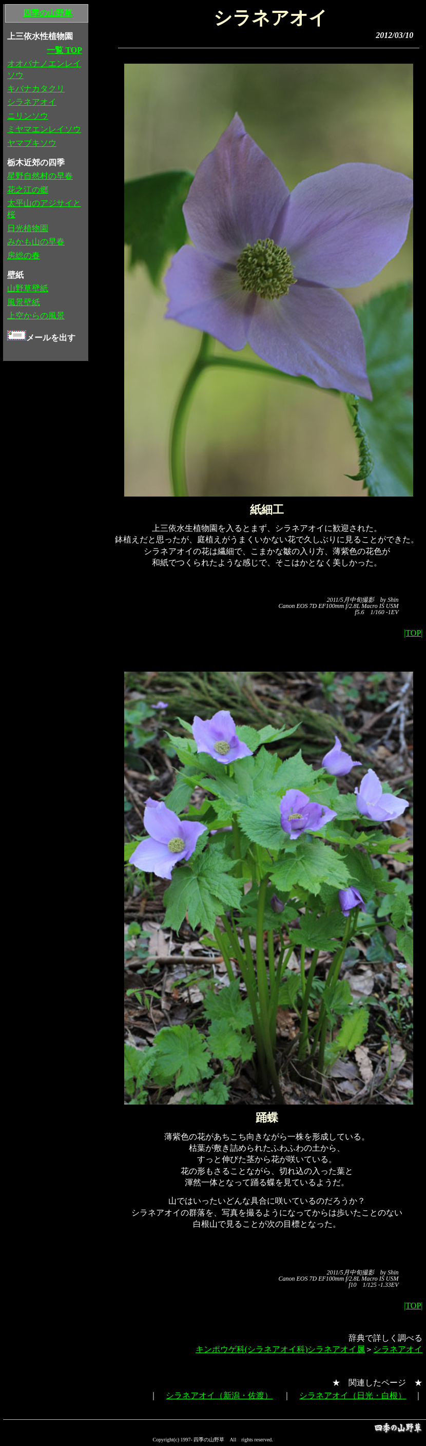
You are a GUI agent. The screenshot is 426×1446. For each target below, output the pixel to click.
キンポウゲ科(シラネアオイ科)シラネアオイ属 (280, 1349)
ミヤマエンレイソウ (44, 129)
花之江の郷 (27, 189)
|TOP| (413, 633)
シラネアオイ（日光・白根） (352, 1395)
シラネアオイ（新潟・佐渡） (219, 1395)
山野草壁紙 (27, 288)
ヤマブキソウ (31, 143)
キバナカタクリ (36, 88)
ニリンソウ (27, 115)
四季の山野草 (47, 13)
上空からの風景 (36, 315)
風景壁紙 (23, 302)
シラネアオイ (397, 1349)
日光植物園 (27, 228)
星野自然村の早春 (40, 176)
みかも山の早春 (36, 241)
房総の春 (23, 255)
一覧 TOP (64, 50)
